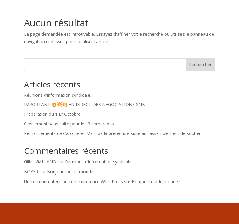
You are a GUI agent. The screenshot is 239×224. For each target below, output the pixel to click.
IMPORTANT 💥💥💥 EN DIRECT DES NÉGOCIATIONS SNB (84, 104)
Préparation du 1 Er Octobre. (53, 114)
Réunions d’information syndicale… (59, 95)
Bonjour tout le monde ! (71, 172)
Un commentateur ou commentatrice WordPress (73, 181)
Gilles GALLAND (40, 162)
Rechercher (200, 65)
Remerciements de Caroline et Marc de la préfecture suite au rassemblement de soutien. (113, 133)
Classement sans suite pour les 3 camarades (69, 124)
